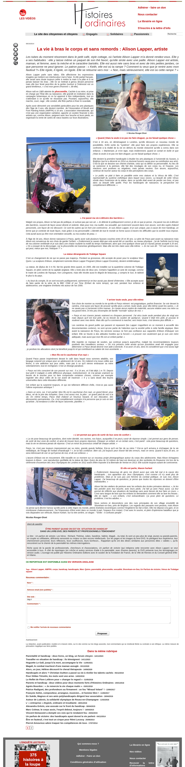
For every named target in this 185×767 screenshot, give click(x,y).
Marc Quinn (77, 569)
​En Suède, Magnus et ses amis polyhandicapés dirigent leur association (56, 685)
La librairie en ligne (150, 21)
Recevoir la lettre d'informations (142, 749)
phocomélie (61, 91)
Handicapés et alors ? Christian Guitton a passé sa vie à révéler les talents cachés (61, 666)
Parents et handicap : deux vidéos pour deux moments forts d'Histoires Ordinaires (61, 674)
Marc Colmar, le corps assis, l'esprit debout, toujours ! (49, 695)
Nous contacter (147, 14)
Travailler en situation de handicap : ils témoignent (47, 655)
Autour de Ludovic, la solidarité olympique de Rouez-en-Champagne (55, 687)
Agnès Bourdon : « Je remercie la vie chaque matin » (48, 677)
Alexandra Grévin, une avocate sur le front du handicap (49, 693)
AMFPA (45, 569)
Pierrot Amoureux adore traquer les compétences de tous (50, 706)
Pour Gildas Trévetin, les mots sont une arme (45, 669)
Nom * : (30, 580)
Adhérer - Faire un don (88, 740)
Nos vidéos (136, 735)
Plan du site (89, 764)
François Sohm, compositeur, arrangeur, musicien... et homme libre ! (55, 682)
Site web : (31, 594)
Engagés (89, 34)
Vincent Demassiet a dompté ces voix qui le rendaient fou (50, 698)
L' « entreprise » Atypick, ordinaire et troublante (46, 690)
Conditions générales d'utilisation (88, 746)
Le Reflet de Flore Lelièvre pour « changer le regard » (48, 671)
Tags (98, 764)
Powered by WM (107, 764)
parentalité (87, 569)
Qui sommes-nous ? (88, 726)
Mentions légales (88, 733)
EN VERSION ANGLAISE (80, 562)
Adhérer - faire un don (152, 7)
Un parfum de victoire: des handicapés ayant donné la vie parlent (53, 701)
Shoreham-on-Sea (117, 569)
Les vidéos (27, 18)
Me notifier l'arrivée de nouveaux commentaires (50, 624)
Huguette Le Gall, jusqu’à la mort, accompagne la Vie (48, 658)
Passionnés (139, 34)
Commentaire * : (34, 601)
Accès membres (77, 764)
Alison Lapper (36, 569)
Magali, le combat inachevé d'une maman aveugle (47, 661)
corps (51, 569)
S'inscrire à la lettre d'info (154, 28)
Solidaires (114, 34)
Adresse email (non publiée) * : (40, 587)
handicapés (67, 569)
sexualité (105, 569)
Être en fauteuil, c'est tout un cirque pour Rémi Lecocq (49, 703)
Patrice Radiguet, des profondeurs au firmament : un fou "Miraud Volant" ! (57, 679)
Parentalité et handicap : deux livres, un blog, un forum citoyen (53, 653)
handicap (58, 569)
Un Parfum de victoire (133, 569)
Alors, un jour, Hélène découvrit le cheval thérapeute (48, 663)
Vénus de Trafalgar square (153, 569)
